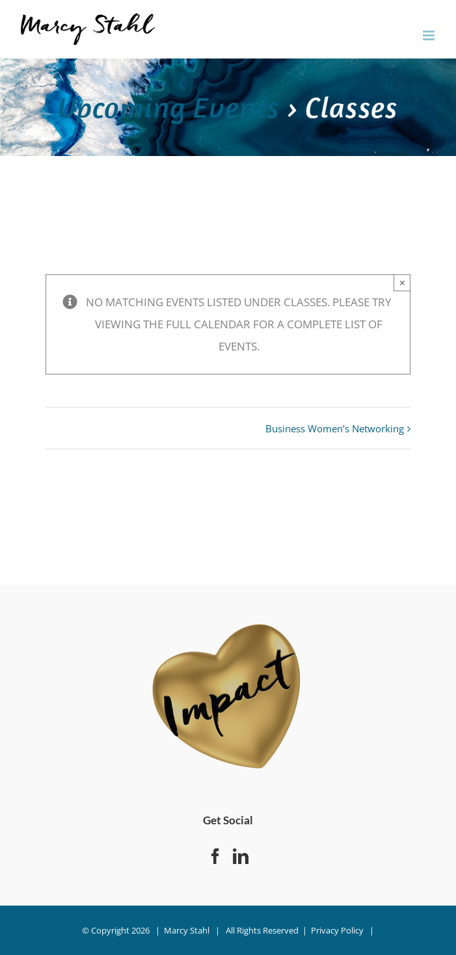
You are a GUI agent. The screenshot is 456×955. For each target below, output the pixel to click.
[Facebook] (215, 856)
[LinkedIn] (240, 856)
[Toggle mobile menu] (429, 35)
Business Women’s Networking (334, 428)
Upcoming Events (169, 107)
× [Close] (402, 282)
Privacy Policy (337, 930)
